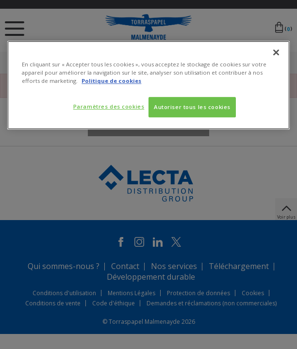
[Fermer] (276, 52)
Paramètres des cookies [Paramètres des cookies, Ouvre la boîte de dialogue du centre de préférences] (107, 106)
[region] (148, 85)
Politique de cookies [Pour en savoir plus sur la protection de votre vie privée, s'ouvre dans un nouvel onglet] (111, 80)
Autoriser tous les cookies (192, 107)
